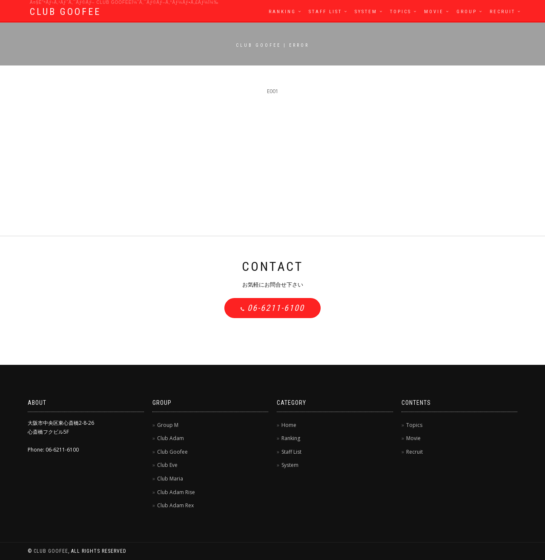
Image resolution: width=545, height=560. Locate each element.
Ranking (282, 11)
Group (466, 11)
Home (288, 425)
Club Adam (170, 438)
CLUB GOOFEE (65, 11)
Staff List (325, 11)
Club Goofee (172, 451)
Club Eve (167, 465)
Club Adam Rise (176, 492)
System (366, 11)
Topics (400, 11)
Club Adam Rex (175, 505)
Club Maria (170, 478)
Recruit (502, 11)
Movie (434, 11)
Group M (167, 425)
